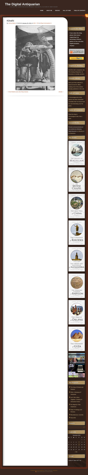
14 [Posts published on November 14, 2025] (79, 444)
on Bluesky (80, 131)
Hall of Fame (67, 10)
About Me (49, 10)
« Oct (76, 452)
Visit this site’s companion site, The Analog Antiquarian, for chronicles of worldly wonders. (76, 72)
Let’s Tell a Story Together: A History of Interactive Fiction (76, 399)
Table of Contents (79, 10)
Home (41, 10)
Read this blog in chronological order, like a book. (75, 116)
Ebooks (57, 10)
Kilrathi (60, 91)
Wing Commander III (45, 23)
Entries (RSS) (40, 471)
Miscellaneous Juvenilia (77, 414)
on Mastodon (71, 133)
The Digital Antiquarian (22, 4)
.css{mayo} (54, 470)
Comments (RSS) (49, 471)
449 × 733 (36, 23)
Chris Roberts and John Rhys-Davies (18, 91)
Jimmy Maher (12, 23)
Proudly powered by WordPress (37, 470)
